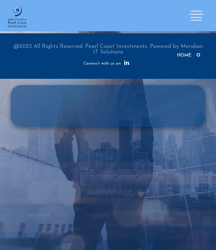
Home (184, 55)
